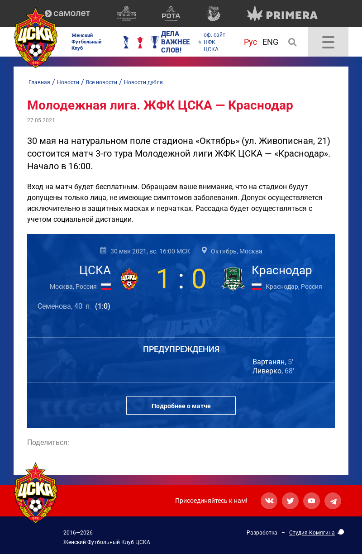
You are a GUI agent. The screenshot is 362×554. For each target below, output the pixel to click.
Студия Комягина (312, 533)
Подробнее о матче (181, 406)
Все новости (101, 82)
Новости (68, 82)
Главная (39, 82)
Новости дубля (143, 82)
